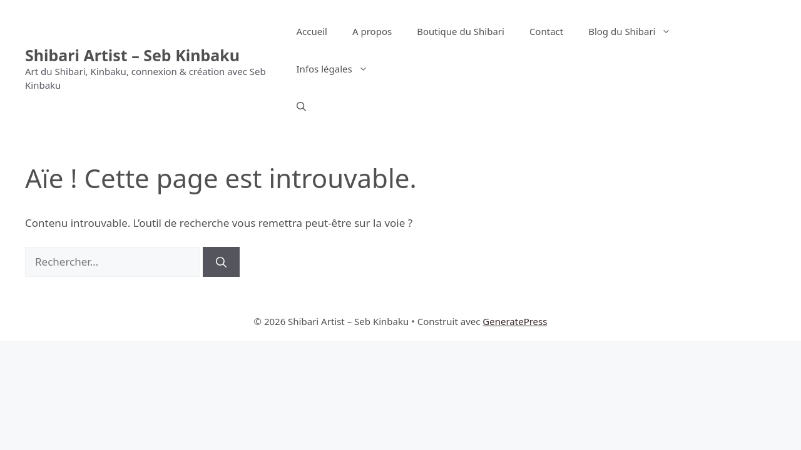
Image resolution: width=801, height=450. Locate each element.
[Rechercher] (221, 262)
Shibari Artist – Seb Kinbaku (132, 55)
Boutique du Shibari (460, 31)
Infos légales (338, 69)
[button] (301, 106)
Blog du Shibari (635, 31)
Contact (546, 31)
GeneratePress (514, 321)
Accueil (312, 31)
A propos (372, 31)
